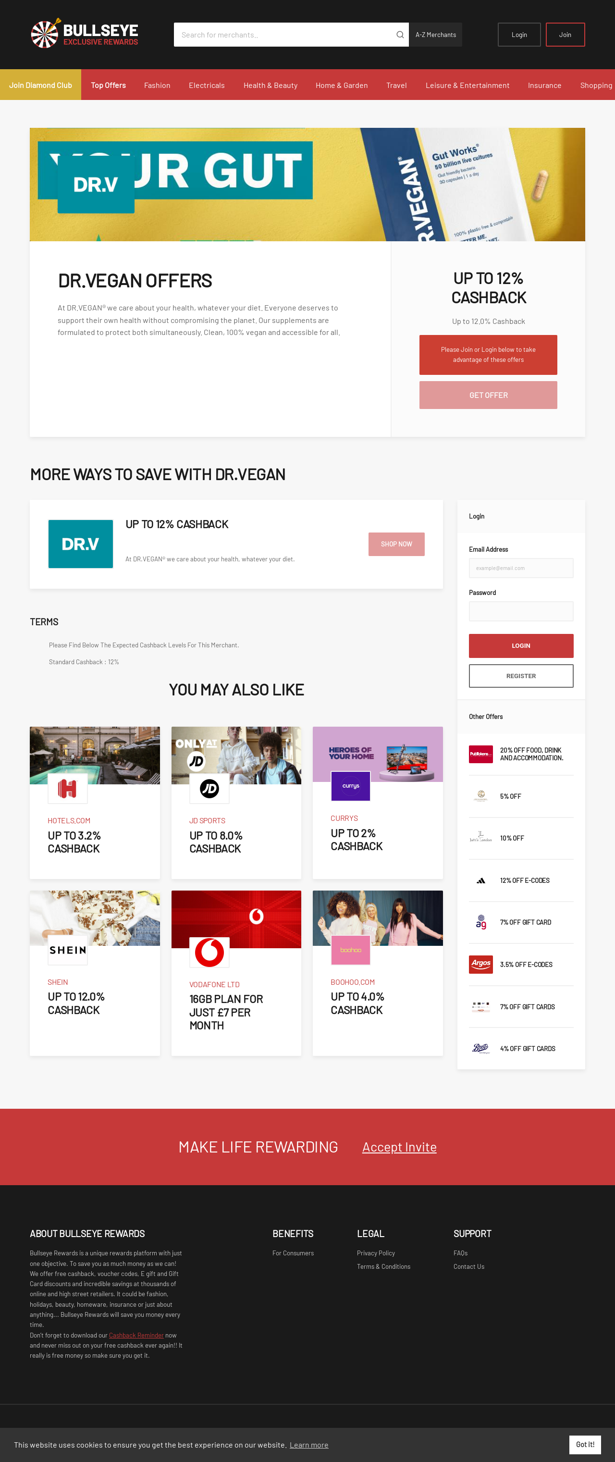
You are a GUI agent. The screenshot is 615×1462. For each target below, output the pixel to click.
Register (521, 676)
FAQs (460, 1253)
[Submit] (400, 35)
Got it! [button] (585, 1444)
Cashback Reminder (136, 1335)
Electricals (207, 84)
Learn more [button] (309, 1444)
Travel (396, 84)
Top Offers (108, 84)
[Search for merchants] (282, 35)
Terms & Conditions (383, 1266)
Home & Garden (342, 84)
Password (482, 592)
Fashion (157, 84)
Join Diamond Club (40, 84)
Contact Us (469, 1266)
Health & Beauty (270, 84)
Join (565, 34)
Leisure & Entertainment (468, 84)
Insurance (545, 84)
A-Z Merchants (436, 34)
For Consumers (293, 1253)
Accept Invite (399, 1146)
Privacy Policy (376, 1253)
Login (519, 34)
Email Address (488, 549)
